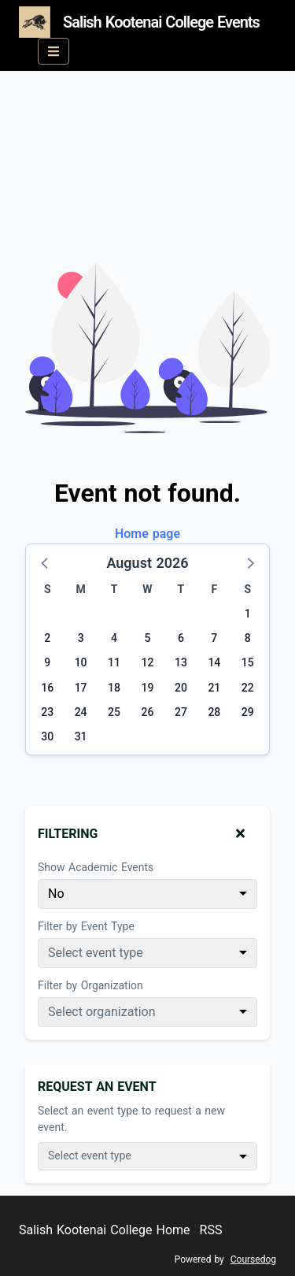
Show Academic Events (95, 867)
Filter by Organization (90, 985)
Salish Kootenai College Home (104, 1229)
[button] (45, 562)
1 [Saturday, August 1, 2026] (248, 613)
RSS (211, 1229)
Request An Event (97, 1086)
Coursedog (253, 1259)
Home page (147, 533)
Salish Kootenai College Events (139, 22)
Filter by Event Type (86, 926)
